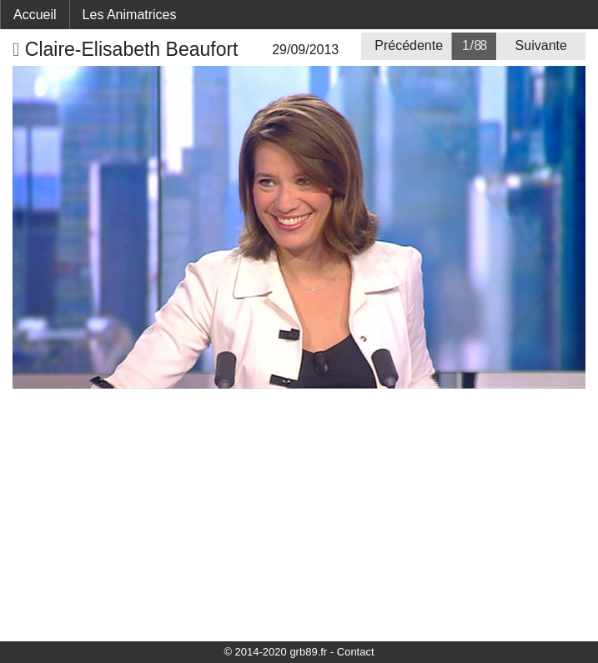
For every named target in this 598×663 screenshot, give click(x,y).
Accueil (35, 15)
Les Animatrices (130, 15)
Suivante (541, 45)
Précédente (408, 45)
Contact (355, 651)
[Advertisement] (299, 513)
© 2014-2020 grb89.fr (275, 651)
